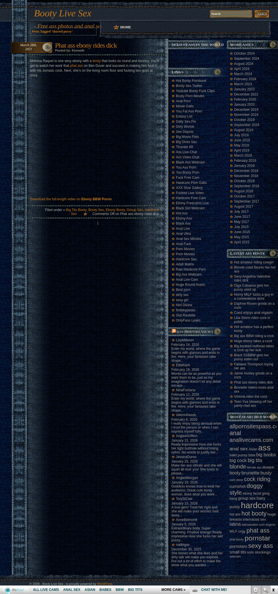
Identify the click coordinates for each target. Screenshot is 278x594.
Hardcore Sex (186, 259)
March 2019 (243, 155)
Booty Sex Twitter (189, 86)
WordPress (105, 584)
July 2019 (241, 135)
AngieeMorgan (187, 478)
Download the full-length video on (70, 199)
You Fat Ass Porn (189, 111)
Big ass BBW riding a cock (254, 336)
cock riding (257, 479)
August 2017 (243, 206)
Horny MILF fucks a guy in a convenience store (253, 297)
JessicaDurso (186, 457)
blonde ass (254, 467)
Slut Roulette (185, 315)
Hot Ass (182, 213)
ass (264, 447)
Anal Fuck (183, 244)
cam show (236, 480)
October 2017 (244, 196)
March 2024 (243, 74)
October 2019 (244, 120)
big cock (238, 460)
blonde (237, 466)
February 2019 (245, 161)
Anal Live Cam (187, 280)
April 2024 (241, 69)
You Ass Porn (186, 167)
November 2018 (246, 176)
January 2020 (244, 105)
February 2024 (245, 79)
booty (96, 61)
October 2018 (244, 181)
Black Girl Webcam (190, 208)
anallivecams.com (251, 440)
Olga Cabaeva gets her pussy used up (251, 287)
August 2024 (243, 64)
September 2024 (246, 59)
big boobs (266, 454)
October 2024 (244, 54)
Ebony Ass (184, 218)
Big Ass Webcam (188, 274)
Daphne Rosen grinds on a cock (254, 306)
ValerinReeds (186, 415)
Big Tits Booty (76, 210)
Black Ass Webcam (190, 162)
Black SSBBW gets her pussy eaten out (251, 357)
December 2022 (246, 94)
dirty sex (182, 295)
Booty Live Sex (62, 13)
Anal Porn (183, 101)
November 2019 (246, 115)
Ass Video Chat (187, 157)
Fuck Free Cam (187, 178)
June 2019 (242, 140)
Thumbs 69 (184, 147)
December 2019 (246, 110)
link (273, 505)
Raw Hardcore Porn (191, 269)
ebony (247, 493)
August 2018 (243, 191)
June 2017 (242, 217)
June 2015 (242, 232)
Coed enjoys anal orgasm (253, 313)
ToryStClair (184, 499)
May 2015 (241, 237)
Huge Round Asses (190, 285)
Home (125, 27)
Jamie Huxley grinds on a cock (253, 375)
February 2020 (245, 99)
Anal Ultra (183, 234)
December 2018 (246, 171)
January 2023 (244, 89)
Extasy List (184, 116)
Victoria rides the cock (250, 397)
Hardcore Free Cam (191, 198)
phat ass (76, 66)
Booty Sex (96, 210)
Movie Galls (185, 106)
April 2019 (241, 150)
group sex (247, 498)
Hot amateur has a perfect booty (253, 329)
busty (266, 473)
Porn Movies (185, 249)
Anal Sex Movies (188, 239)
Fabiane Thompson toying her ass (253, 366)
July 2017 (241, 212)
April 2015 (241, 242)
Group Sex (135, 210)
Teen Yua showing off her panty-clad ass (253, 404)
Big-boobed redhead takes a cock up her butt (254, 348)
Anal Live (183, 229)
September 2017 (246, 201)
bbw (251, 455)
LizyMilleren (185, 340)
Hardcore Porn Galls (191, 183)
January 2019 (244, 166)
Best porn (183, 290)
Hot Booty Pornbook (191, 81)
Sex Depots (184, 132)
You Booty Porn (187, 172)
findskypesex (185, 310)
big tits (255, 460)
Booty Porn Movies (190, 96)
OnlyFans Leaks (188, 320)
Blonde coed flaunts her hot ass (254, 269)
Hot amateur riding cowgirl (253, 262)
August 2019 (243, 130)
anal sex (238, 449)
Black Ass (183, 223)
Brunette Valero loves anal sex (254, 389)
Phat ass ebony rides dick (86, 45)
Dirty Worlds (185, 127)
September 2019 (246, 125)
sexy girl (182, 300)
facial (257, 493)
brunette (250, 473)
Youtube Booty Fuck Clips (195, 91)
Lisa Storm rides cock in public (252, 320)
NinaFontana (185, 390)
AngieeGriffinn (186, 436)
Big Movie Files (187, 137)
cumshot (237, 486)
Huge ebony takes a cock (253, 341)
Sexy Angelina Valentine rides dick (252, 278)
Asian (253, 449)
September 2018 (246, 186)
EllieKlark (183, 365)
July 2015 (241, 227)
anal (235, 433)
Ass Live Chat (186, 152)
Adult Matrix (185, 264)
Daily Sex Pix (186, 122)
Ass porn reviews (195, 331)
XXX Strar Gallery (189, 188)
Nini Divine (184, 305)
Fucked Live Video (190, 193)
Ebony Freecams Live (192, 203)
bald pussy (238, 455)
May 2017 (241, 222)
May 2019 (241, 145)
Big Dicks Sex (186, 142)
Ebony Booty (115, 210)
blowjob (268, 467)
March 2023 (243, 84)
